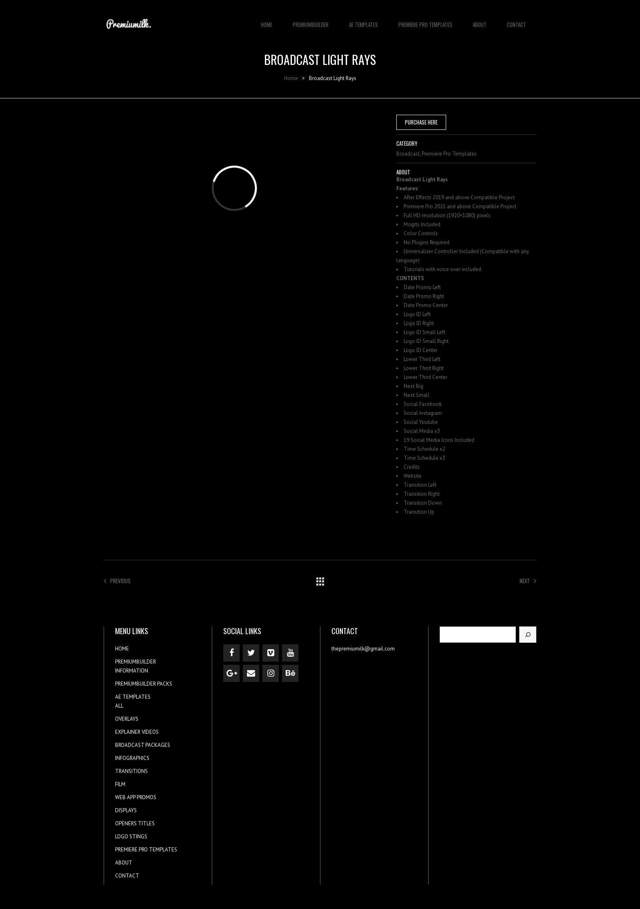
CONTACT (516, 20)
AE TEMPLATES (363, 20)
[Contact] (251, 673)
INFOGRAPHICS (132, 758)
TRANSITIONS (131, 771)
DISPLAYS (126, 810)
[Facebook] (231, 653)
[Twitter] (251, 653)
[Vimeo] (270, 653)
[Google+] (231, 673)
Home (291, 78)
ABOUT (479, 20)
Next (528, 581)
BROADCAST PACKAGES (142, 745)
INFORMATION (131, 670)
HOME (266, 20)
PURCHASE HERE (421, 122)
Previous (117, 581)
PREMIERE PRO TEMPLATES (425, 20)
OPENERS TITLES (135, 823)
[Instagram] (270, 673)
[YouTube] (290, 653)
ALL (119, 705)
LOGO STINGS (131, 836)
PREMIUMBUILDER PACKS (143, 683)
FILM (120, 784)
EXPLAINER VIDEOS (137, 732)
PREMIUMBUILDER (310, 20)
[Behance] (290, 673)
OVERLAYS (126, 718)
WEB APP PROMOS (135, 797)
